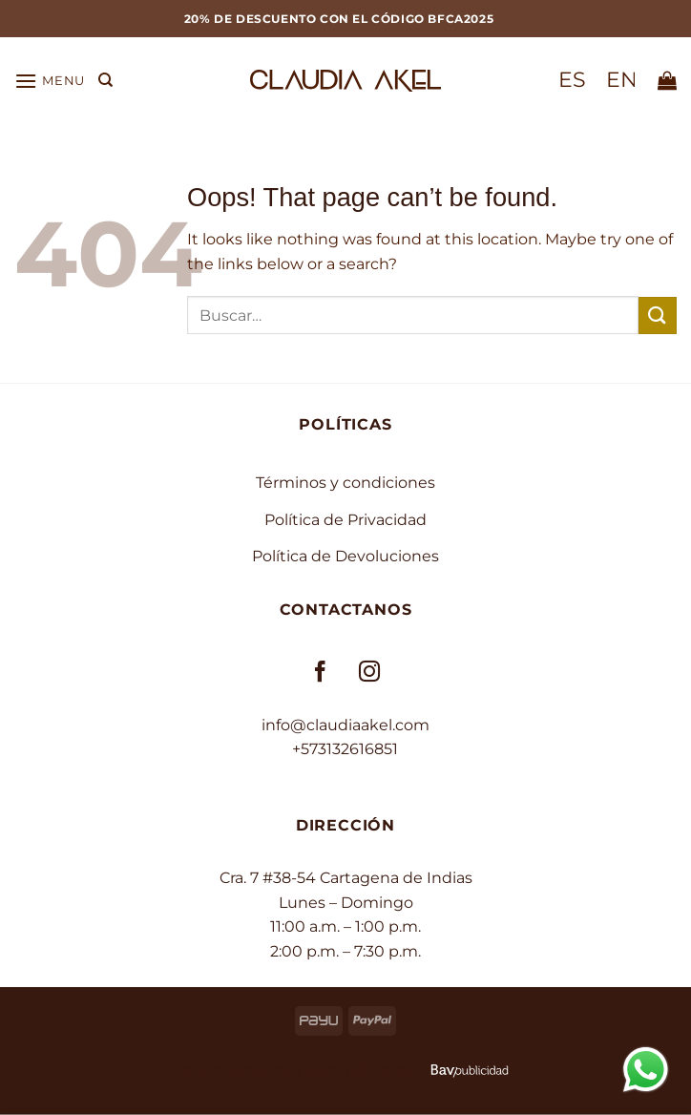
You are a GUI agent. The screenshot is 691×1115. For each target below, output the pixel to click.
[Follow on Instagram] (369, 672)
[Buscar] (105, 80)
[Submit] (658, 315)
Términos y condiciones (345, 482)
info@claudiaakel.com (345, 725)
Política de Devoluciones (345, 556)
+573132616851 (345, 749)
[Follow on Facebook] (321, 672)
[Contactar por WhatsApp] (645, 1069)
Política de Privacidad (345, 520)
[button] (49, 80)
